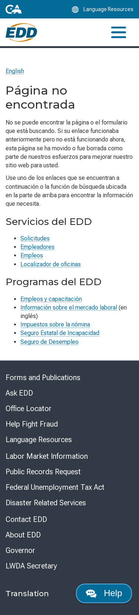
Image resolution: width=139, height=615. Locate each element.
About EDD (23, 534)
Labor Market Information (47, 456)
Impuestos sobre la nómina (55, 324)
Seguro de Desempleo (49, 341)
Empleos (31, 255)
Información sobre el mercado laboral (68, 307)
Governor (20, 550)
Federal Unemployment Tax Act (55, 487)
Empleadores (37, 246)
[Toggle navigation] (118, 32)
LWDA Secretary (31, 565)
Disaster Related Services (46, 502)
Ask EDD (19, 393)
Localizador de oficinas (50, 264)
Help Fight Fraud (32, 424)
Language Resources (39, 439)
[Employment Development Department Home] (21, 32)
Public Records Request (43, 471)
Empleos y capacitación (51, 299)
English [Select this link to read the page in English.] (15, 71)
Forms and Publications (43, 377)
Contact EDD (26, 519)
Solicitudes (35, 238)
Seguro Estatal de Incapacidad (59, 332)
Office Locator (29, 408)
